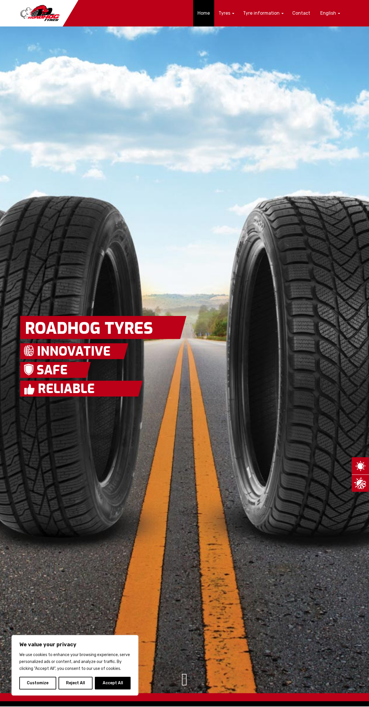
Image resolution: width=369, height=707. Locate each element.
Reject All (75, 683)
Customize (37, 683)
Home (203, 13)
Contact (301, 13)
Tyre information (263, 13)
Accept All (113, 683)
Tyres (226, 13)
